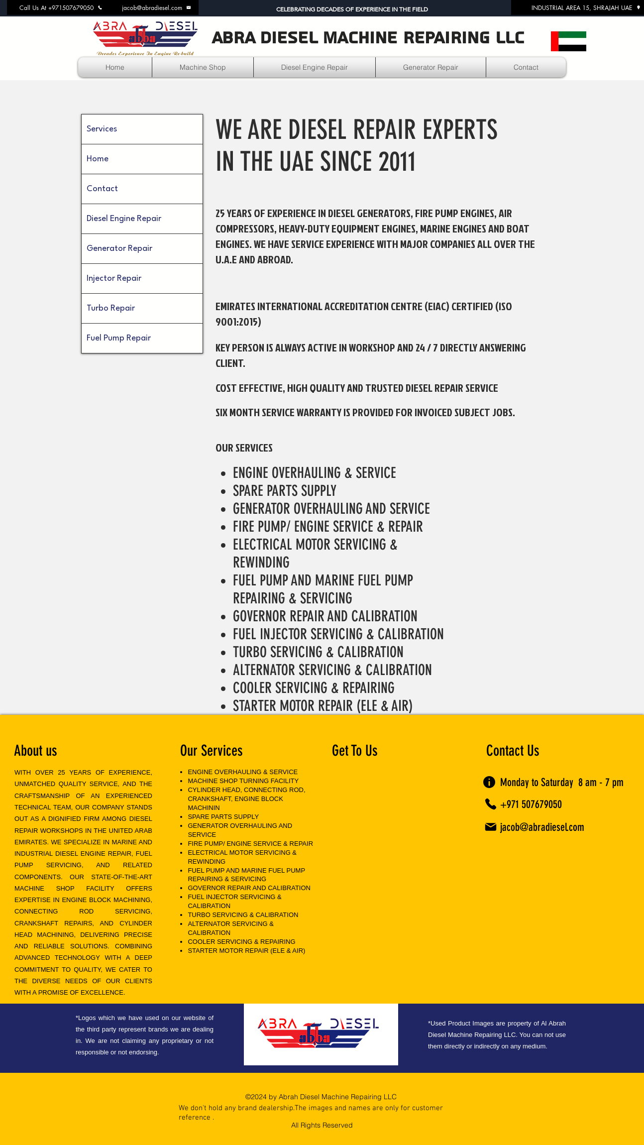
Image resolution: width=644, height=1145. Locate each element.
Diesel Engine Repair (124, 219)
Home (97, 159)
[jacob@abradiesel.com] (156, 7)
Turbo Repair (111, 308)
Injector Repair (114, 278)
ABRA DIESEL (265, 38)
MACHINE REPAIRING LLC (423, 38)
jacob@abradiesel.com (542, 827)
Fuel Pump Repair (119, 338)
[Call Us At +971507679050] (60, 7)
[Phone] (490, 804)
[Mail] (490, 826)
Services (102, 129)
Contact (102, 189)
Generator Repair (119, 248)
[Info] (489, 782)
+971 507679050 (531, 804)
